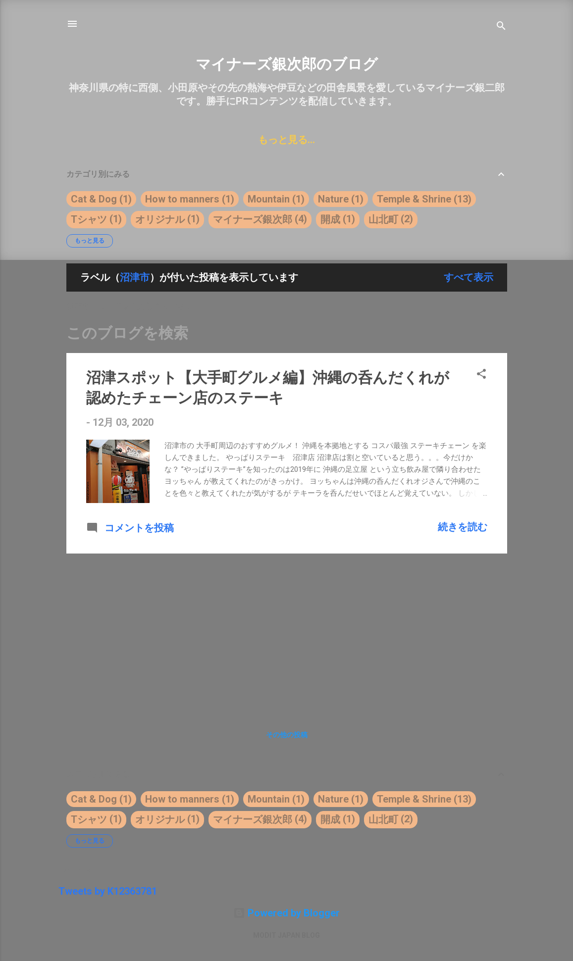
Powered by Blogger (286, 913)
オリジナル (160, 219)
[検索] (501, 27)
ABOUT (208, 140)
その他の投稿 (287, 735)
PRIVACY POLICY (434, 140)
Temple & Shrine (414, 199)
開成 (330, 219)
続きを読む (462, 527)
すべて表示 (468, 277)
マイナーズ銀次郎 (252, 219)
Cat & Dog (94, 199)
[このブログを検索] (286, 333)
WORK (160, 140)
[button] (481, 375)
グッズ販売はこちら (288, 140)
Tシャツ (89, 219)
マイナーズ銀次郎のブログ (287, 64)
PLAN (364, 140)
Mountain (269, 199)
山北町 (383, 219)
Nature (333, 199)
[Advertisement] (286, 630)
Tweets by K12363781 (107, 891)
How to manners (182, 199)
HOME (113, 140)
